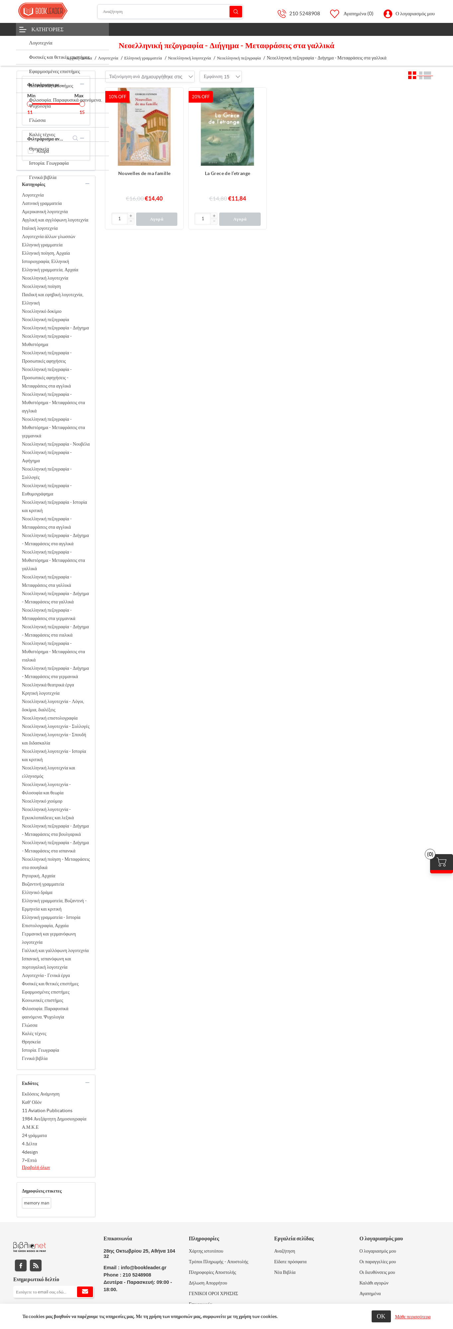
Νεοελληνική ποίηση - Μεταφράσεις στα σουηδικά (56, 863)
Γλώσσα (30, 1025)
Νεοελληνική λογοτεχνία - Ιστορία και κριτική (54, 755)
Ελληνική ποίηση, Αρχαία (46, 253)
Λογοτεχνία (33, 195)
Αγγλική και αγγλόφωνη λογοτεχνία (55, 219)
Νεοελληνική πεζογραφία (45, 319)
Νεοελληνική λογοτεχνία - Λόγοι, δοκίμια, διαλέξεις (53, 705)
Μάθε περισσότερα (413, 1316)
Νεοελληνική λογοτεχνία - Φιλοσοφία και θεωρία (46, 788)
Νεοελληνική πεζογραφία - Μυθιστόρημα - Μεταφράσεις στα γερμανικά (53, 427)
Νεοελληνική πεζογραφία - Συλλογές (47, 473)
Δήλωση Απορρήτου (208, 1282)
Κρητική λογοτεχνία (40, 693)
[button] (131, 216)
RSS (36, 1265)
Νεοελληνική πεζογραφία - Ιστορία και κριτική (54, 506)
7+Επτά (29, 1160)
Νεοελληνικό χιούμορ (42, 801)
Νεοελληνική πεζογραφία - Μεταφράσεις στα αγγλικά (47, 523)
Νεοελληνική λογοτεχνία (45, 278)
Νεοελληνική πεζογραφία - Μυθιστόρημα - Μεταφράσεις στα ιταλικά (53, 652)
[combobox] (162, 76)
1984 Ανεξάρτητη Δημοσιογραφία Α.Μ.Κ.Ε (54, 1123)
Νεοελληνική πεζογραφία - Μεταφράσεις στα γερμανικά (48, 614)
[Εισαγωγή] (120, 218)
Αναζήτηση (235, 11)
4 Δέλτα (29, 1143)
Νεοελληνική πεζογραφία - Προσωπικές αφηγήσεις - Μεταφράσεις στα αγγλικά (47, 378)
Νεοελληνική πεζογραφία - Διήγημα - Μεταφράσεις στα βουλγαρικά (55, 830)
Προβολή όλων (36, 1167)
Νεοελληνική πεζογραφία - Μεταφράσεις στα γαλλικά (47, 581)
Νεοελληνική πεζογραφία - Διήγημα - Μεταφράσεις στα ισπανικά (55, 846)
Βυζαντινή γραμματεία (43, 884)
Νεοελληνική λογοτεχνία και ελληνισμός (48, 772)
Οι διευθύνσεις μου (377, 1272)
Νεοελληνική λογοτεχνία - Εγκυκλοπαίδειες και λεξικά (48, 813)
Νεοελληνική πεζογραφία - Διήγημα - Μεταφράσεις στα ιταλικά (55, 631)
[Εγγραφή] (53, 1292)
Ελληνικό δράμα (37, 892)
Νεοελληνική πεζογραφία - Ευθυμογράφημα (47, 489)
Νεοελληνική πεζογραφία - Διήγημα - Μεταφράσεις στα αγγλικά (55, 539)
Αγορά (157, 219)
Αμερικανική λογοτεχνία (45, 211)
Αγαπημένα (370, 1293)
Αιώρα (43, 151)
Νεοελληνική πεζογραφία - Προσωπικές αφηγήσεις (47, 357)
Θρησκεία (31, 1041)
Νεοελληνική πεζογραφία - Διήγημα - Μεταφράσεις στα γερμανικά (55, 672)
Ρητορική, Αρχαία (38, 875)
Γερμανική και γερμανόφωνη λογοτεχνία (49, 938)
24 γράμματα (34, 1135)
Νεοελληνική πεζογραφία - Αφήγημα (47, 456)
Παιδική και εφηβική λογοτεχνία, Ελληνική (52, 299)
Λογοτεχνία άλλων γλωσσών (48, 236)
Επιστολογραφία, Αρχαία (45, 925)
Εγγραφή (85, 1291)
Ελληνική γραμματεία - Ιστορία (51, 917)
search (75, 138)
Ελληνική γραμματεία (42, 244)
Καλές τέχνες (34, 1033)
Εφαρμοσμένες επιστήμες (45, 992)
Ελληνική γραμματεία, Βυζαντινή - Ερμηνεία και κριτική (54, 905)
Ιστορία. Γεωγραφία (40, 1050)
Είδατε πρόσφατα (290, 1261)
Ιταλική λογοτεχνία (40, 228)
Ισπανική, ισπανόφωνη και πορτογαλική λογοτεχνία (46, 963)
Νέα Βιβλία (284, 1272)
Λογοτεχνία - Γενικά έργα (46, 975)
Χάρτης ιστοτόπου (206, 1251)
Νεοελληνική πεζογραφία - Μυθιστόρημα (47, 340)
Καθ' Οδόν (32, 1102)
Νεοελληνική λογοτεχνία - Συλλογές (56, 726)
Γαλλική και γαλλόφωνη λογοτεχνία (55, 950)
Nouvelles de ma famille (144, 173)
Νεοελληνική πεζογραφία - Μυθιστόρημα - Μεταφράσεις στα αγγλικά (53, 402)
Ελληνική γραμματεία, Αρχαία (50, 269)
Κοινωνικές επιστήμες (42, 1000)
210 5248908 (304, 13)
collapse (82, 84)
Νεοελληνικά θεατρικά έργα (48, 684)
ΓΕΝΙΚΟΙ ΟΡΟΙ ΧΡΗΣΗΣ (213, 1293)
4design (30, 1152)
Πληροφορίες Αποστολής (212, 1272)
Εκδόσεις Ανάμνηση (40, 1094)
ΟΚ (381, 1316)
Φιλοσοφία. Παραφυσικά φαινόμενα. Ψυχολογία (45, 1012)
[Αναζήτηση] (170, 11)
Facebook (21, 1265)
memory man (36, 1202)
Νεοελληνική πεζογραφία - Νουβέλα (56, 444)
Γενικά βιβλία (34, 1058)
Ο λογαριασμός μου (415, 13)
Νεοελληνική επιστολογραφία (49, 718)
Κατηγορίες (48, 29)
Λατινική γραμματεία (42, 203)
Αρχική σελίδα (79, 57)
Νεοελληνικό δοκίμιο (41, 311)
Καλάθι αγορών (374, 1282)
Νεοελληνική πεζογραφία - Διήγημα (55, 327)
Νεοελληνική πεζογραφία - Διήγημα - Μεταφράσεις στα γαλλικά (55, 597)
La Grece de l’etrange (227, 173)
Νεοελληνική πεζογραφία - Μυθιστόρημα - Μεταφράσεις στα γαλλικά (53, 560)
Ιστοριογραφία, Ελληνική (45, 261)
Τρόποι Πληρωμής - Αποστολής (218, 1261)
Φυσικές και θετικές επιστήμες (50, 983)
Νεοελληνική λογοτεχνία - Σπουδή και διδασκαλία (54, 739)
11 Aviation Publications (47, 1110)
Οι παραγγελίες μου (377, 1261)
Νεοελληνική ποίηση (41, 286)
